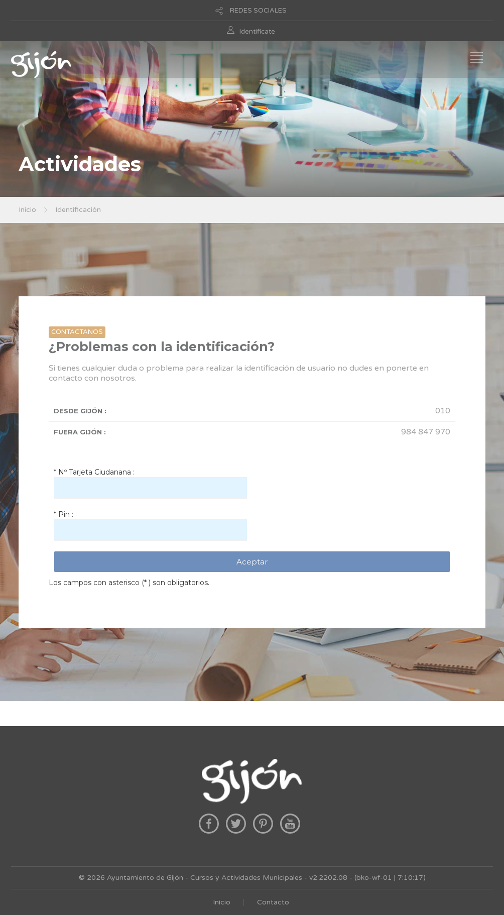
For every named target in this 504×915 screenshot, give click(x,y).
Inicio (27, 209)
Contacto (273, 902)
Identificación (78, 209)
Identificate (257, 32)
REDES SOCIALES (258, 11)
